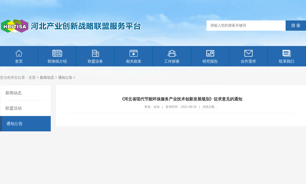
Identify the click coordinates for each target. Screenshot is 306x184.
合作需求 (248, 56)
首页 (19, 56)
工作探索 (172, 56)
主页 (32, 77)
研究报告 (210, 56)
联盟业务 (95, 56)
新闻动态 (47, 77)
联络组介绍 (57, 56)
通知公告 (65, 77)
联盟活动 (13, 108)
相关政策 (133, 56)
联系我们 (286, 56)
